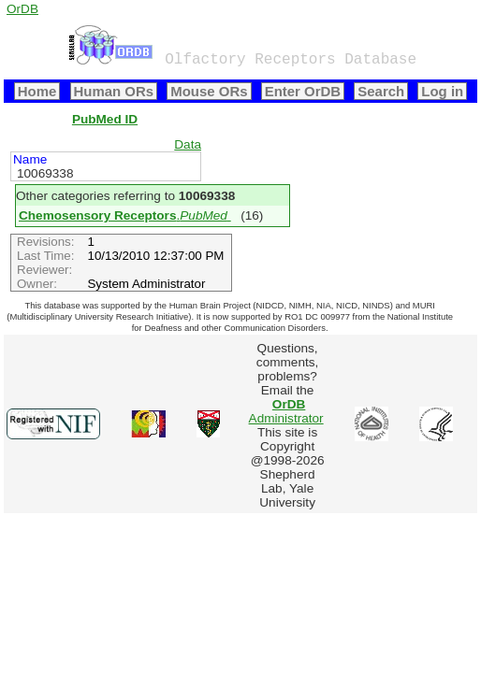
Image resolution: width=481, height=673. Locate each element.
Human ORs (114, 91)
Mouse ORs (208, 91)
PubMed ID (105, 119)
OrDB (22, 9)
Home (37, 91)
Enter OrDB (303, 91)
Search (380, 91)
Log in (442, 91)
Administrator (286, 411)
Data (187, 144)
